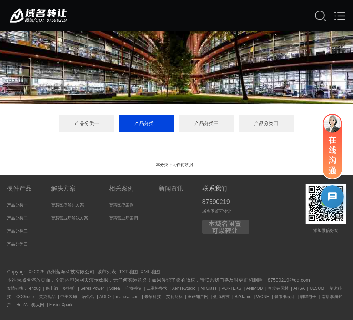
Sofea (114, 288)
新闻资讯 (171, 188)
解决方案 (63, 188)
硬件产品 (19, 188)
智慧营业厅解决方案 (69, 218)
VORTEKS (231, 288)
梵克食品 (47, 296)
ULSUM (317, 288)
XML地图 (150, 272)
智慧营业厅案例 (123, 218)
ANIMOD (254, 288)
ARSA (299, 288)
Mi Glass (209, 288)
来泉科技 (152, 296)
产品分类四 (266, 123)
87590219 (216, 201)
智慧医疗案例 (121, 205)
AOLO (105, 296)
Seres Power (92, 288)
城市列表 (106, 272)
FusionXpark (60, 304)
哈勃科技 (133, 288)
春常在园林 (278, 288)
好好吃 (69, 288)
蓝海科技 (221, 296)
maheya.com (128, 296)
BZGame (243, 296)
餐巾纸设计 (284, 296)
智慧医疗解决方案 (67, 205)
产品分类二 (146, 123)
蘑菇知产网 (198, 296)
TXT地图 (128, 272)
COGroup (25, 296)
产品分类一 (87, 123)
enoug (34, 288)
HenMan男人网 (30, 304)
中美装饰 (68, 296)
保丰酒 (52, 288)
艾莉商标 (174, 296)
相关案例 (121, 188)
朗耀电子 (308, 296)
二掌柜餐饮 (157, 288)
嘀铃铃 (88, 296)
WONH (262, 296)
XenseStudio (183, 288)
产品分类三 (206, 123)
